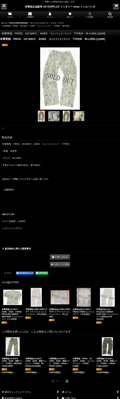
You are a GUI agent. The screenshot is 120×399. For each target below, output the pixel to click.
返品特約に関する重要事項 (16, 248)
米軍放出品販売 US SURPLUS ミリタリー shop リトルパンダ (60, 6)
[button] (4, 7)
